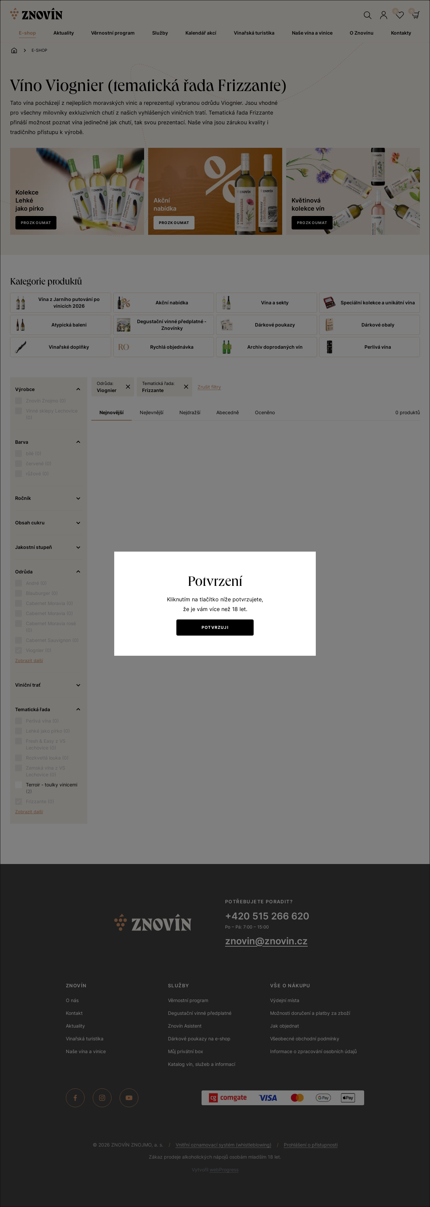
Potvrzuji (215, 627)
